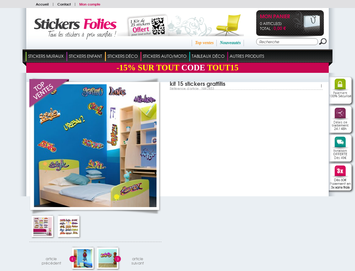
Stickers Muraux (46, 56)
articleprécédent (51, 260)
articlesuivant (138, 260)
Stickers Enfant (85, 56)
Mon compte (89, 4)
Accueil (42, 4)
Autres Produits (247, 56)
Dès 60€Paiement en (340, 183)
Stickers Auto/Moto (164, 56)
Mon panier (275, 17)
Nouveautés (230, 42)
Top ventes (204, 42)
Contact (64, 4)
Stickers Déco (122, 56)
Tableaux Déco (208, 56)
